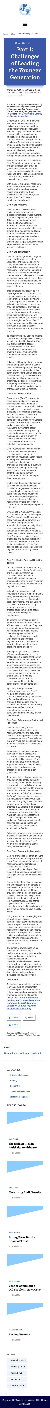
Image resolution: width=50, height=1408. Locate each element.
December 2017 (18, 1360)
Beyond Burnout (25, 1324)
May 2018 (15, 1379)
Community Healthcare (20, 1091)
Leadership (36, 1053)
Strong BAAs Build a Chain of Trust (25, 1229)
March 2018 (16, 1373)
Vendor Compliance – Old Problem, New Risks (25, 1277)
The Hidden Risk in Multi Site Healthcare (25, 1135)
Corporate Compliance (20, 1097)
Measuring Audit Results (25, 1182)
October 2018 (17, 1385)
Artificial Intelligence (19, 1075)
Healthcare (24, 1053)
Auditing (13, 1080)
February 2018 (18, 1367)
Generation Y (10, 1053)
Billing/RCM (15, 1086)
